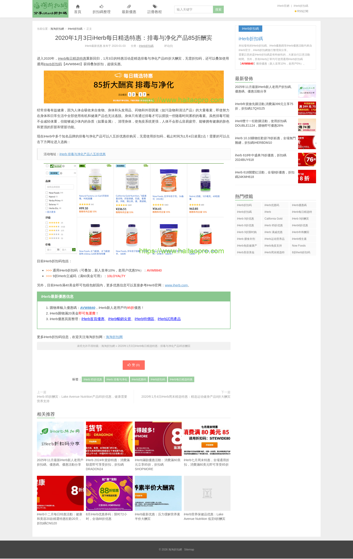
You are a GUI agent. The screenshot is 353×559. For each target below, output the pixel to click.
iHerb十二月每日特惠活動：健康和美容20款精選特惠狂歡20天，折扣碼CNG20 (60, 500)
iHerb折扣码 (53, 64)
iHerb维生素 (299, 238)
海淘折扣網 (50, 9)
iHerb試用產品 (169, 319)
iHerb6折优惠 (300, 225)
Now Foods (299, 245)
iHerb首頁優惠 (92, 319)
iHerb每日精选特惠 (72, 58)
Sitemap (189, 550)
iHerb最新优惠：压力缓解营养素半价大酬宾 (158, 498)
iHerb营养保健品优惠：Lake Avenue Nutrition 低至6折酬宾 (207, 498)
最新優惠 (129, 9)
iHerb (268, 211)
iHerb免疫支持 (273, 245)
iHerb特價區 (144, 319)
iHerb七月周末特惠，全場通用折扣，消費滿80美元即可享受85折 (207, 444)
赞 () (134, 365)
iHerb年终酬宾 (300, 232)
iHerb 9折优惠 (245, 218)
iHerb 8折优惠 (245, 225)
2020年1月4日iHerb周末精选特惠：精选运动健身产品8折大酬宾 (186, 397)
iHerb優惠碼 (299, 205)
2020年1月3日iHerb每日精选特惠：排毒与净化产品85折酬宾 (133, 37)
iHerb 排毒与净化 (116, 380)
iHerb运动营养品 (275, 238)
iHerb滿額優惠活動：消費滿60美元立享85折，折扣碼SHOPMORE (158, 446)
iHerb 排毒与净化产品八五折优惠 (82, 154)
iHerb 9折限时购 (247, 232)
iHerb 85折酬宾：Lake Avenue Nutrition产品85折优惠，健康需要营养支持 (82, 399)
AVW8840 (87, 308)
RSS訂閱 (301, 11)
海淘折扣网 (114, 337)
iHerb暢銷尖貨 (119, 319)
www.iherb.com (176, 285)
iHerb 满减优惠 (274, 232)
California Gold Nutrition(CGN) (273, 219)
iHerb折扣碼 (301, 5)
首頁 (77, 9)
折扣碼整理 (102, 9)
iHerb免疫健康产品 (247, 246)
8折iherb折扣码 (301, 252)
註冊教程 (154, 9)
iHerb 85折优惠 (93, 380)
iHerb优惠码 (139, 380)
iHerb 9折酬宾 (300, 218)
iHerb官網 (283, 5)
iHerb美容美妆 (245, 252)
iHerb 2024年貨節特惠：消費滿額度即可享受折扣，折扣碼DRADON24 (109, 446)
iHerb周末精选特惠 (275, 253)
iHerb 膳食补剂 (246, 238)
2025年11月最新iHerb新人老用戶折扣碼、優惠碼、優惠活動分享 (60, 452)
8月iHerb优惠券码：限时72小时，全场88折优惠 (109, 498)
